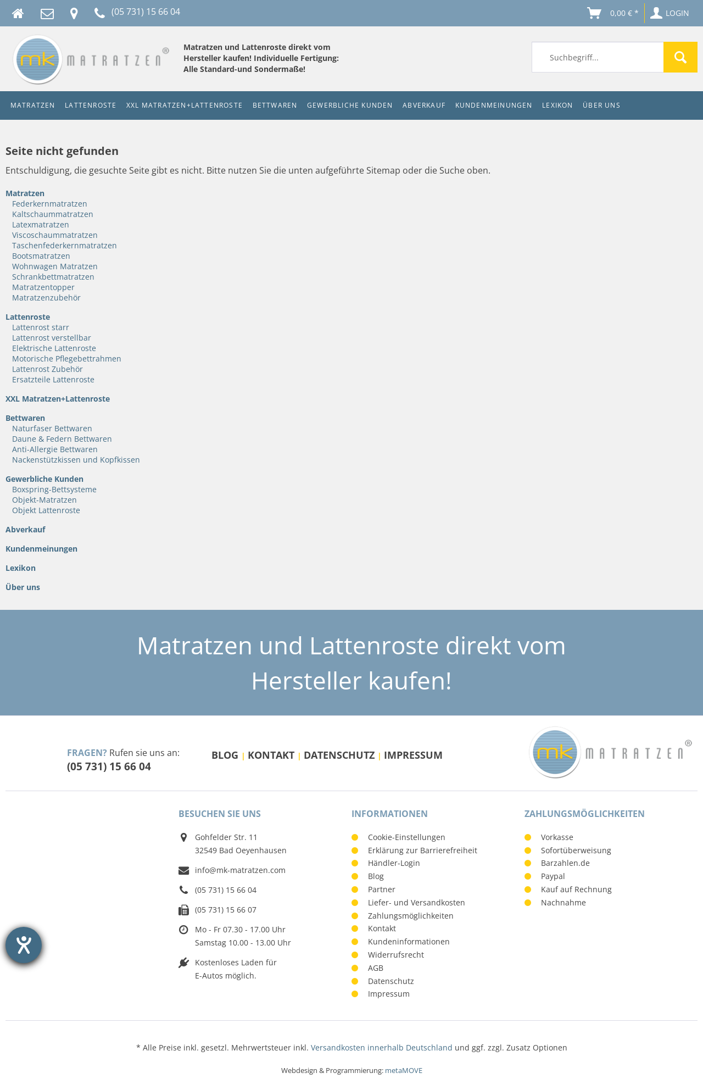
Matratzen (24, 193)
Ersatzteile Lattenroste (53, 379)
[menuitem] (615, 57)
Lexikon (20, 568)
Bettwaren (25, 418)
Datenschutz (340, 754)
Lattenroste (27, 317)
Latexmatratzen (40, 224)
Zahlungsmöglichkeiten (411, 915)
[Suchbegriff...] (615, 57)
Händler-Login (394, 863)
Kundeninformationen (409, 941)
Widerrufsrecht (396, 954)
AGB (375, 968)
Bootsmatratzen (41, 256)
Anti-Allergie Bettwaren (55, 449)
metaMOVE (403, 1070)
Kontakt (272, 754)
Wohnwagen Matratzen (55, 266)
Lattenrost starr (40, 327)
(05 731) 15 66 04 (109, 766)
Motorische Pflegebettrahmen (66, 358)
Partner (381, 889)
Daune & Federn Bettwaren (62, 438)
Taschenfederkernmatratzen (64, 245)
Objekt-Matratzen (44, 499)
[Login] (670, 13)
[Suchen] (680, 57)
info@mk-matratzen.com (240, 870)
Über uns (22, 587)
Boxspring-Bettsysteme (54, 489)
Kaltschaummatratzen (52, 214)
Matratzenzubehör (46, 297)
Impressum (413, 754)
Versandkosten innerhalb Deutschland (382, 1047)
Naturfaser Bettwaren (52, 428)
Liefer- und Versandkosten (416, 902)
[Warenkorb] (614, 13)
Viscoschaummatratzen (55, 235)
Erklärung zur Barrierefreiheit (422, 850)
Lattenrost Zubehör (47, 369)
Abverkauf (25, 529)
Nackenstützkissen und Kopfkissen (76, 459)
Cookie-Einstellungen (406, 837)
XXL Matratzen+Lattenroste (57, 398)
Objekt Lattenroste (46, 510)
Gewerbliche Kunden (44, 479)
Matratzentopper (43, 287)
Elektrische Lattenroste (54, 348)
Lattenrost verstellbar (51, 337)
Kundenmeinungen (41, 548)
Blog (226, 754)
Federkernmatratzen (49, 203)
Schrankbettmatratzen (53, 276)
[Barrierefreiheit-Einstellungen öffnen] (23, 945)
